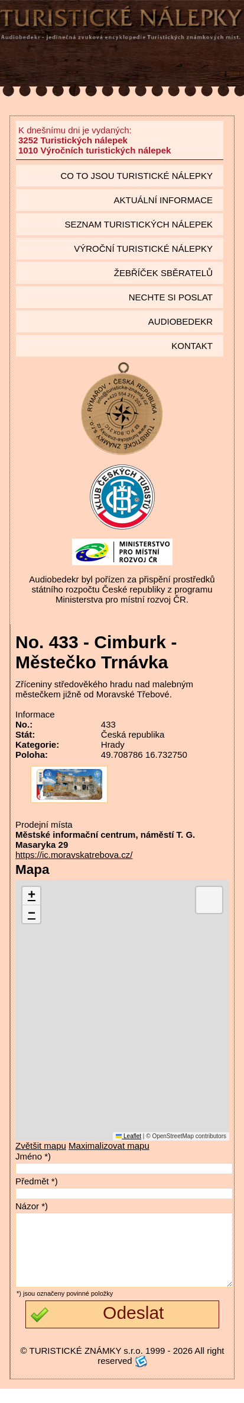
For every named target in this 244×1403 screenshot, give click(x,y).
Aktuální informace (163, 200)
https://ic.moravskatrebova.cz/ (73, 855)
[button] (31, 896)
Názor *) (31, 1206)
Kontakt (192, 346)
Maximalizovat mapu (109, 1146)
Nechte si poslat (171, 297)
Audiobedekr (180, 321)
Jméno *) (33, 1156)
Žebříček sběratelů (163, 273)
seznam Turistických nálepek (138, 224)
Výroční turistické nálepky (143, 249)
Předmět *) (36, 1181)
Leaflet (128, 1136)
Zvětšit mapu (40, 1146)
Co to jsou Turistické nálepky (136, 176)
